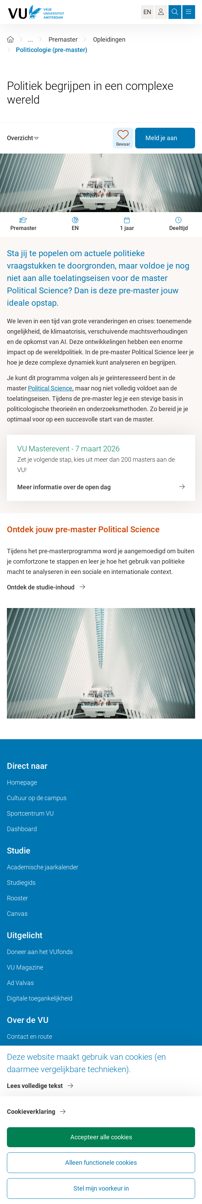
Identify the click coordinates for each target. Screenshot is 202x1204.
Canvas (17, 913)
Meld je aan (161, 138)
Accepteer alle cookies (101, 1137)
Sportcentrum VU (30, 813)
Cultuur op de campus (37, 798)
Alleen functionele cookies (101, 1162)
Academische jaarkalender (42, 867)
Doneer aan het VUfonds (40, 951)
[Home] (10, 39)
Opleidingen (109, 39)
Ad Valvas (20, 982)
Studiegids (21, 882)
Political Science (50, 388)
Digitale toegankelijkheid (39, 998)
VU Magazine (25, 967)
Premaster (63, 39)
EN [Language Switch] (147, 11)
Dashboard (22, 829)
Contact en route (29, 1036)
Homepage (22, 782)
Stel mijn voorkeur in (101, 1188)
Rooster (17, 898)
